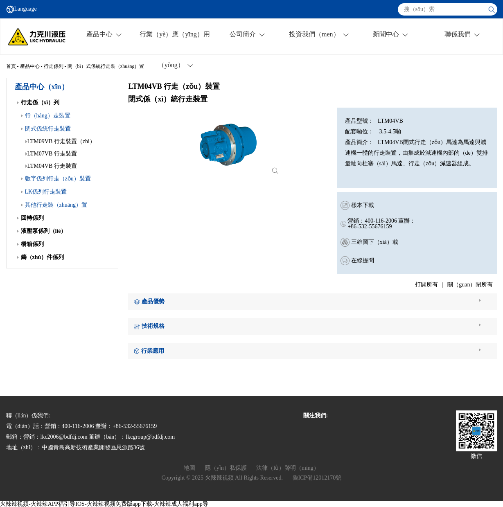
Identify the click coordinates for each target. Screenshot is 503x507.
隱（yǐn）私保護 (226, 468)
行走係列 (53, 66)
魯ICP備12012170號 (317, 478)
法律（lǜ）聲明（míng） (287, 468)
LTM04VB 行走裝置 (51, 166)
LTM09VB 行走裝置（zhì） (60, 141)
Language (25, 9)
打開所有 (426, 285)
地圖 (189, 468)
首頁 (11, 66)
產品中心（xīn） (42, 87)
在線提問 (362, 260)
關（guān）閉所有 (470, 285)
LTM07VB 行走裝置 (51, 154)
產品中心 (30, 66)
